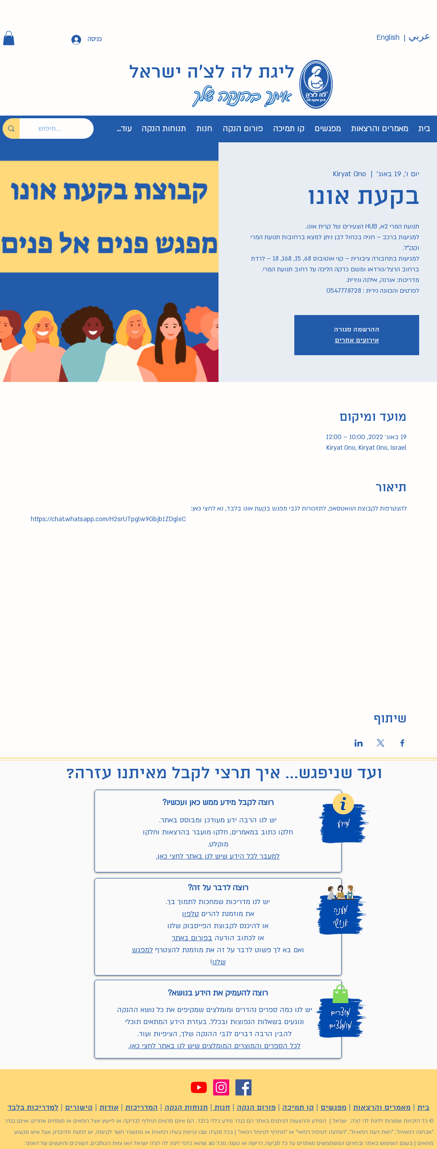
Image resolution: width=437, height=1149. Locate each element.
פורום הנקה (256, 1107)
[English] (388, 38)
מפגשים (333, 1107)
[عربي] (419, 36)
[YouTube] (199, 1087)
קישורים (79, 1107)
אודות (109, 1107)
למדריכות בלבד (33, 1107)
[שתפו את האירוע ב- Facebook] (402, 743)
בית (423, 1107)
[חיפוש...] (63, 128)
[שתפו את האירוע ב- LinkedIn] (359, 743)
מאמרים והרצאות (382, 1107)
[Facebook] (243, 1087)
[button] (9, 38)
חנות (221, 1107)
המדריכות (141, 1107)
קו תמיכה (298, 1107)
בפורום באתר (192, 938)
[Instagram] (221, 1087)
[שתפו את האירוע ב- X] (380, 743)
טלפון (190, 914)
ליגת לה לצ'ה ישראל (212, 72)
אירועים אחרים (357, 340)
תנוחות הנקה (186, 1107)
